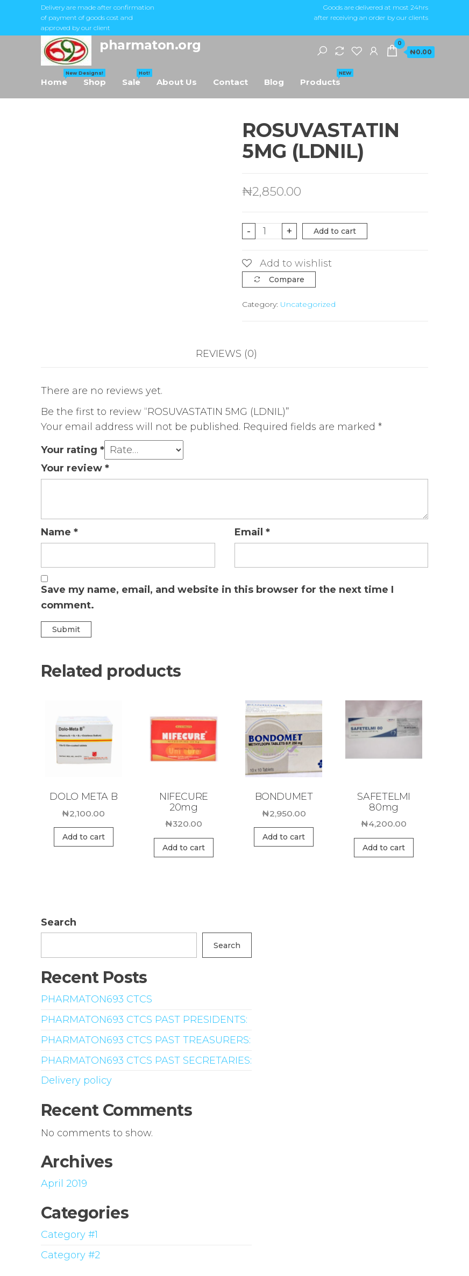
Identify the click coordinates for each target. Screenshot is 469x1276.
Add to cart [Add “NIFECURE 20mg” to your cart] (183, 847)
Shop (94, 82)
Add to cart (335, 231)
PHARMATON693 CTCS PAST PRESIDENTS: (144, 1020)
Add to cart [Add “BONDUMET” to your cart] (283, 837)
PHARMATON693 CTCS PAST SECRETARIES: (146, 1060)
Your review (75, 468)
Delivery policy (76, 1080)
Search (58, 922)
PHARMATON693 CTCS (96, 999)
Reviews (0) (226, 354)
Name (59, 532)
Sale (135, 78)
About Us (177, 82)
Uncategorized (308, 304)
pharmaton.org (150, 45)
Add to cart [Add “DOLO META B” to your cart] (83, 837)
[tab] (234, 354)
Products (324, 78)
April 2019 (64, 1183)
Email (252, 532)
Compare (286, 279)
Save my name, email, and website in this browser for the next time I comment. (217, 597)
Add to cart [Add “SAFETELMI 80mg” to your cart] (384, 847)
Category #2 (70, 1255)
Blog (274, 82)
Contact (230, 82)
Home (58, 78)
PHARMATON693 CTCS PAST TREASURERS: (146, 1040)
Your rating (72, 450)
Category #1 (69, 1235)
